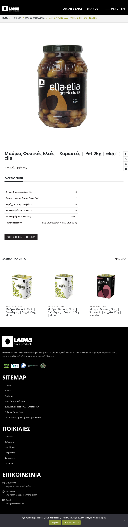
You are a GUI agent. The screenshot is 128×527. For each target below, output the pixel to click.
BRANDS (92, 8)
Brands (8, 391)
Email (125, 168)
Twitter (125, 158)
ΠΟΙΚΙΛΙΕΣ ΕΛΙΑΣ (71, 8)
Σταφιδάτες (10, 453)
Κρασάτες (9, 463)
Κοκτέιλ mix (10, 447)
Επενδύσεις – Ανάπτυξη (15, 401)
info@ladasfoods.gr (15, 504)
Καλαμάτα (9, 442)
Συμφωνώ (54, 522)
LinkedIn (125, 163)
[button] (116, 258)
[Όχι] (124, 520)
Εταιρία (8, 385)
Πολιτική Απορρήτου (14, 412)
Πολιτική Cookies (71, 522)
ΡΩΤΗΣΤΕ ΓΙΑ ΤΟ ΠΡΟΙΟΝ (21, 237)
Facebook (125, 153)
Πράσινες (9, 436)
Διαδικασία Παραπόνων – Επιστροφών (22, 407)
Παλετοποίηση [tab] (14, 178)
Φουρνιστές (10, 458)
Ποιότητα (9, 396)
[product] (22, 286)
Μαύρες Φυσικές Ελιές (14, 306)
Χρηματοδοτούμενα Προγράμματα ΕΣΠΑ (23, 417)
